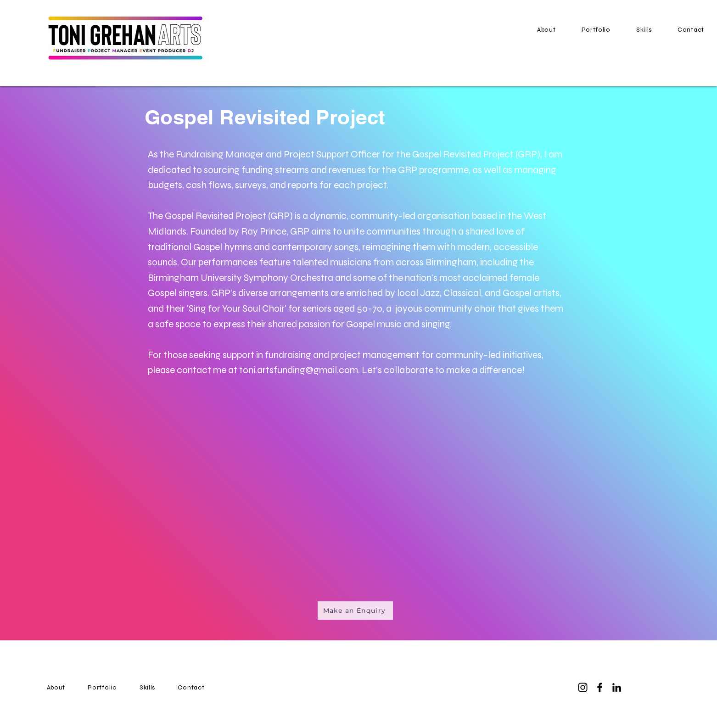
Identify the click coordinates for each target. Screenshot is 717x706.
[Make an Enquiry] (355, 610)
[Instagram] (583, 687)
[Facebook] (600, 687)
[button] (596, 29)
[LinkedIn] (617, 687)
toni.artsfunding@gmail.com (298, 370)
